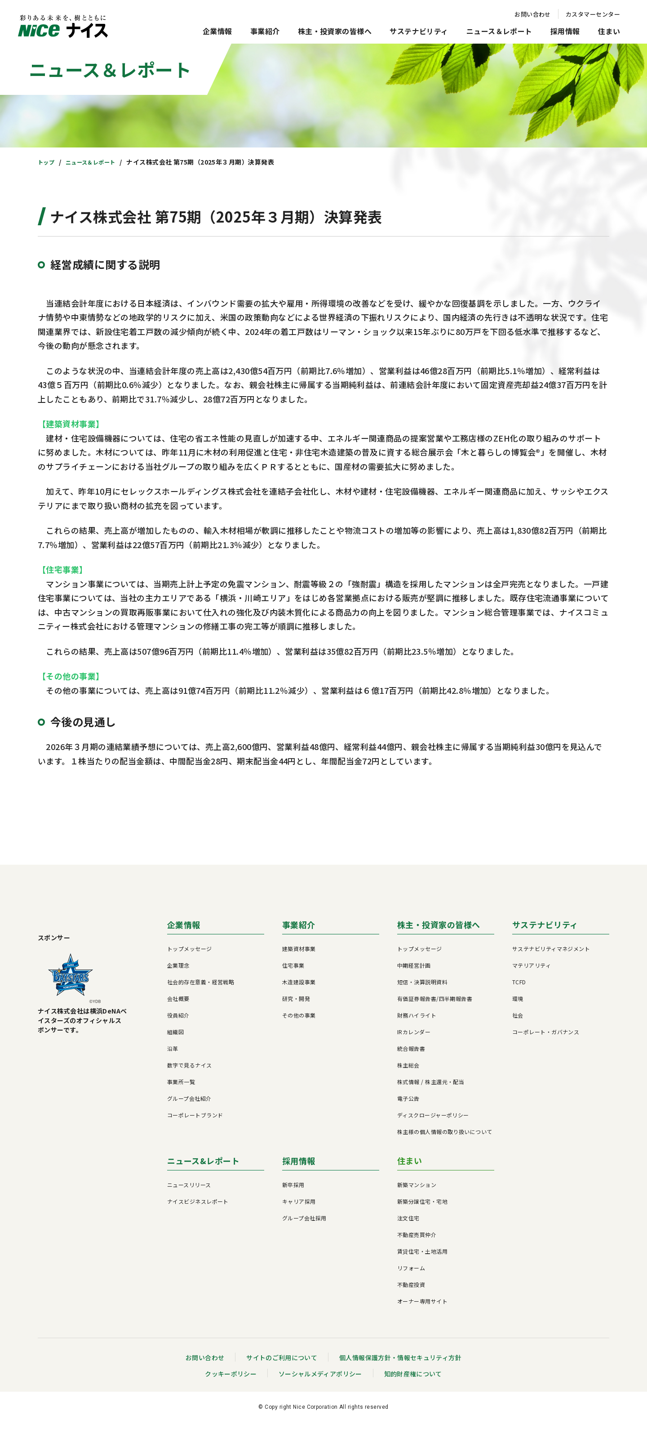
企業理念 (178, 971)
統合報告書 (411, 1054)
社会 (517, 1021)
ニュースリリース (189, 1190)
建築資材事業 (299, 954)
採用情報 (565, 31)
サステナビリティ (419, 31)
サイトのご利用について (281, 1363)
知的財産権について (413, 1379)
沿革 (172, 1054)
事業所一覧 (181, 1087)
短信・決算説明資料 (422, 987)
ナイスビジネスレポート (198, 1207)
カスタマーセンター (593, 14)
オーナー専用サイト (422, 1307)
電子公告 (408, 1104)
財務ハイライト (416, 1021)
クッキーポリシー (230, 1379)
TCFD (519, 987)
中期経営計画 (414, 971)
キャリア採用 (299, 1207)
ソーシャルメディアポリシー (320, 1379)
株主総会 (408, 1071)
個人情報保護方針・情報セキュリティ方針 (400, 1363)
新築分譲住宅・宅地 (422, 1207)
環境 (517, 1004)
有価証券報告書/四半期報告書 (434, 1004)
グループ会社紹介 (189, 1104)
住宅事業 (293, 971)
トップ (47, 161)
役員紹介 (178, 1021)
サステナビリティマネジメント (551, 954)
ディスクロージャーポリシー (433, 1121)
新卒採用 (293, 1190)
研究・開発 (296, 1004)
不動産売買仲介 (416, 1240)
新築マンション (416, 1190)
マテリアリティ (531, 971)
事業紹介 (265, 31)
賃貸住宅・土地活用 (422, 1257)
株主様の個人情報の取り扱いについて (444, 1137)
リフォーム (411, 1273)
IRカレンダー (413, 1037)
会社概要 (178, 1004)
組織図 (175, 1037)
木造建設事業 (299, 987)
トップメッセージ (189, 954)
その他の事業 (299, 1021)
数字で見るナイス (189, 1071)
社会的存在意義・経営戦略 (200, 987)
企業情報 (217, 31)
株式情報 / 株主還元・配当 (430, 1087)
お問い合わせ (532, 14)
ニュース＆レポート (499, 31)
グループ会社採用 (304, 1224)
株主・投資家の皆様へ (335, 31)
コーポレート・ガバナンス (545, 1037)
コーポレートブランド (195, 1121)
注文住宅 (408, 1224)
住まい (609, 31)
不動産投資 (411, 1290)
